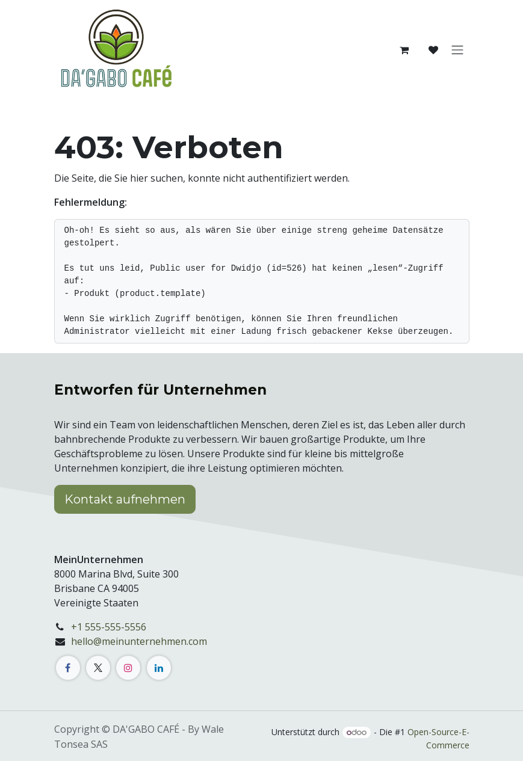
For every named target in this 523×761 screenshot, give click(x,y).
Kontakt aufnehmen (124, 499)
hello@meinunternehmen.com (139, 641)
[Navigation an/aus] (457, 50)
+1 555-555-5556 (108, 626)
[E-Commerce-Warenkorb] (404, 50)
